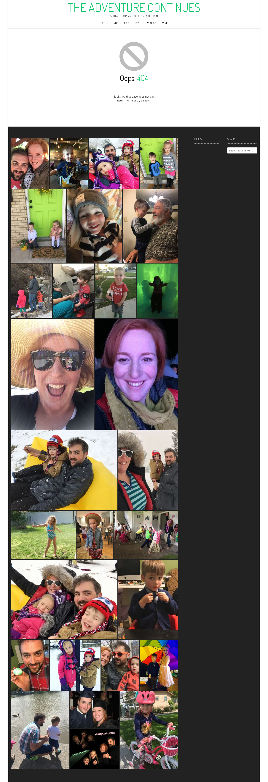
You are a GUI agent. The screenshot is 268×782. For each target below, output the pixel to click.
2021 (164, 23)
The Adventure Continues (134, 7)
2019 (137, 23)
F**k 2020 (151, 23)
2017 (116, 23)
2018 (126, 23)
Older (104, 23)
